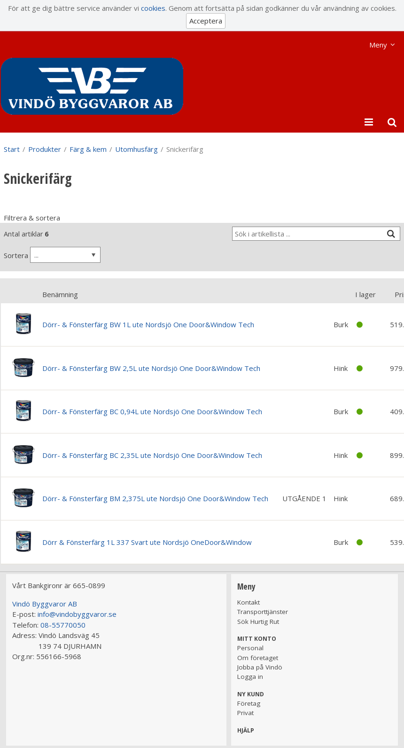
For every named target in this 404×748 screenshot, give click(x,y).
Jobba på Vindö (259, 667)
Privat (245, 713)
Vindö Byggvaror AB (44, 603)
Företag (248, 703)
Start (12, 149)
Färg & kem (88, 149)
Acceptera (205, 20)
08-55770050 (62, 625)
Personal (250, 648)
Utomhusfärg (136, 149)
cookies (153, 8)
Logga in (250, 676)
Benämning (60, 294)
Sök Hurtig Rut (258, 621)
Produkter (44, 149)
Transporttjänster (262, 611)
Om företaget (257, 658)
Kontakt (248, 602)
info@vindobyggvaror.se (77, 614)
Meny (378, 44)
